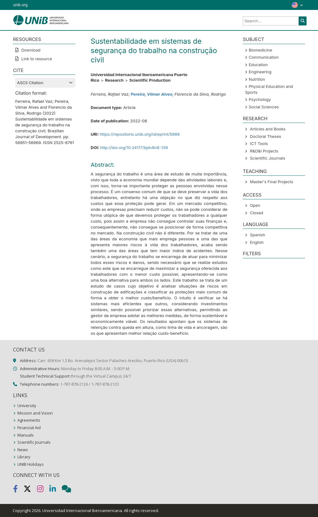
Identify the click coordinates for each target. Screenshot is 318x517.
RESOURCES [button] (27, 39)
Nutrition (257, 79)
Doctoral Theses (265, 136)
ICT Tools (259, 143)
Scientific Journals (267, 158)
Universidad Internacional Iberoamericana (82, 510)
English (257, 242)
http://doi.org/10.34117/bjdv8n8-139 (134, 147)
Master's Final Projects (271, 181)
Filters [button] (252, 253)
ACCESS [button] (252, 195)
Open (255, 205)
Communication (264, 57)
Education (258, 64)
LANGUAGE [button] (255, 224)
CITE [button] (18, 70)
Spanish (257, 234)
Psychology (260, 99)
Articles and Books (268, 128)
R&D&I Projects (264, 150)
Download (30, 50)
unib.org (20, 4)
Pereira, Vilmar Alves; (153, 94)
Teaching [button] (255, 171)
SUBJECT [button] (253, 39)
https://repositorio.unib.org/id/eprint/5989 (139, 134)
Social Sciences (264, 106)
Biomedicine (260, 50)
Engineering (260, 71)
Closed (256, 212)
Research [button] (255, 118)
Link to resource (36, 58)
